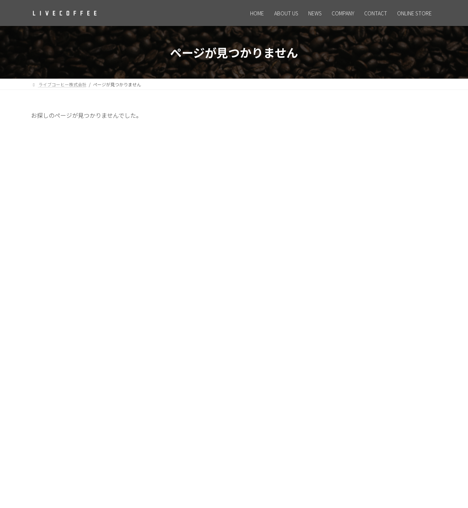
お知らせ (339, 234)
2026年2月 (340, 274)
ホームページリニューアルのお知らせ (403, 141)
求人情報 (380, 174)
